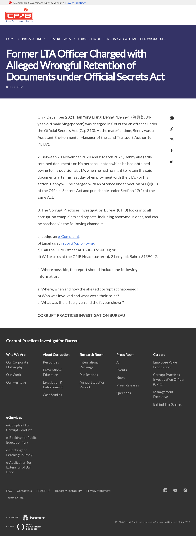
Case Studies (52, 395)
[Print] (170, 118)
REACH (41, 490)
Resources (51, 362)
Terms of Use (15, 497)
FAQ (9, 490)
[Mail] (170, 137)
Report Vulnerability (68, 490)
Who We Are (15, 354)
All (118, 362)
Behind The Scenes (167, 404)
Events (121, 370)
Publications (89, 375)
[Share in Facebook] (170, 148)
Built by (26, 526)
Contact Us (24, 490)
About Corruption (56, 354)
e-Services (14, 417)
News (120, 377)
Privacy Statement (98, 490)
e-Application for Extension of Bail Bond (18, 467)
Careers (159, 354)
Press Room (125, 354)
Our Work (13, 375)
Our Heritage (16, 382)
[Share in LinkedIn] (170, 159)
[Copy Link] (170, 129)
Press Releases (127, 385)
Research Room (91, 354)
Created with (28, 517)
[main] (98, 176)
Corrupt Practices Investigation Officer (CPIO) (169, 379)
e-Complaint (68, 236)
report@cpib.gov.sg (77, 243)
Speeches (123, 393)
